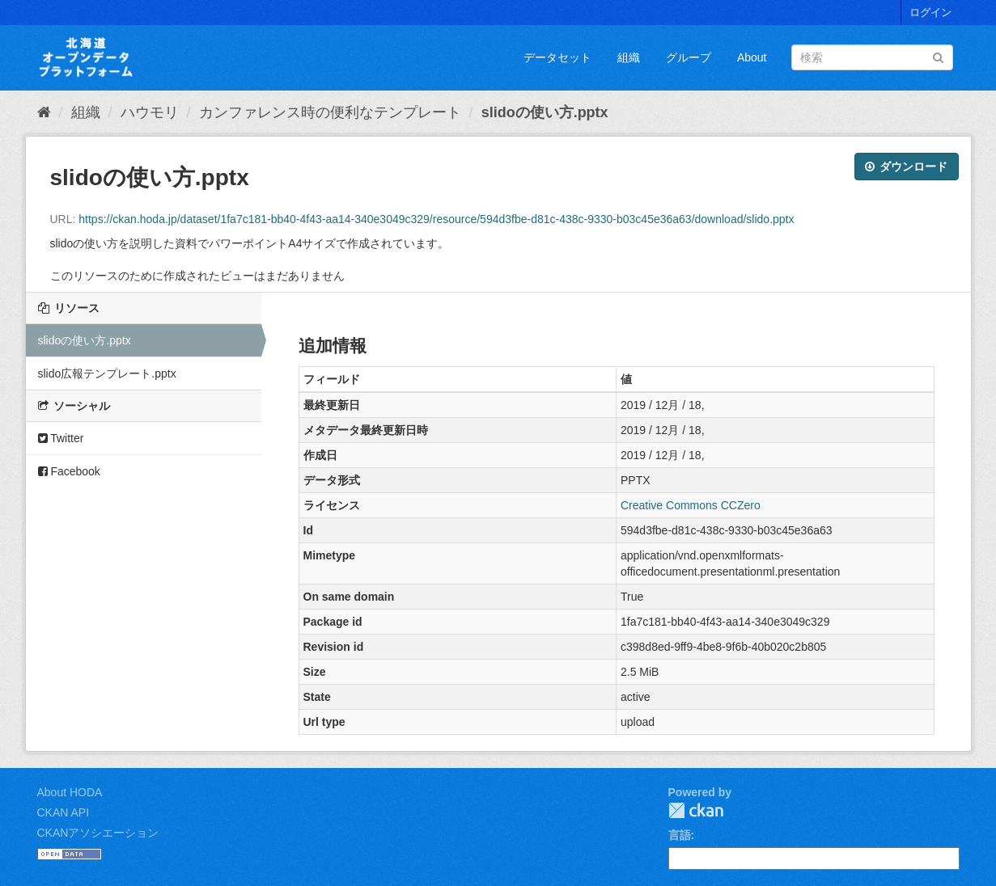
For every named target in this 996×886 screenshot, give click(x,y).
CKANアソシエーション (98, 832)
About (752, 57)
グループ (688, 57)
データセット (557, 57)
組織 (628, 57)
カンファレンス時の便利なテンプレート (330, 112)
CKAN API (63, 812)
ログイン (930, 12)
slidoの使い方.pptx (544, 112)
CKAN (695, 810)
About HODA (70, 792)
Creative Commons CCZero (691, 505)
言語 (679, 835)
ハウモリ (150, 112)
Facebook (69, 471)
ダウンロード (906, 166)
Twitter (61, 438)
